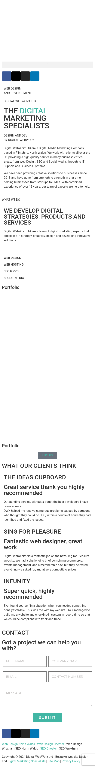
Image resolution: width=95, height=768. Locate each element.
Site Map (54, 761)
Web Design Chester (50, 744)
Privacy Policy (71, 761)
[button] (47, 65)
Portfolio (11, 287)
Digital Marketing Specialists (27, 761)
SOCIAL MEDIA (14, 278)
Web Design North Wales (18, 744)
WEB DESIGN (12, 258)
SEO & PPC (11, 271)
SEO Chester (48, 748)
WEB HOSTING (14, 264)
